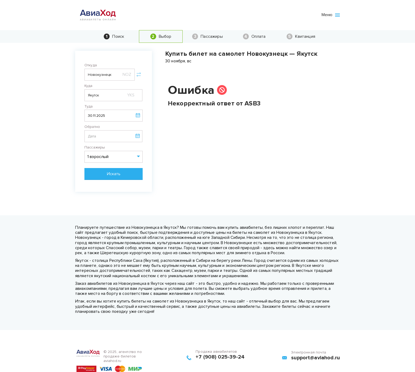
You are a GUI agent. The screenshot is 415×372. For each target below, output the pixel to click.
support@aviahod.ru (315, 358)
